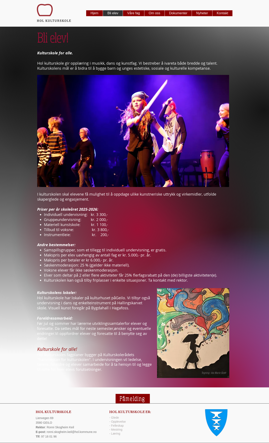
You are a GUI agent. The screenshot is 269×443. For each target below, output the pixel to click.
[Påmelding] (133, 398)
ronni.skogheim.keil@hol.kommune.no (72, 432)
